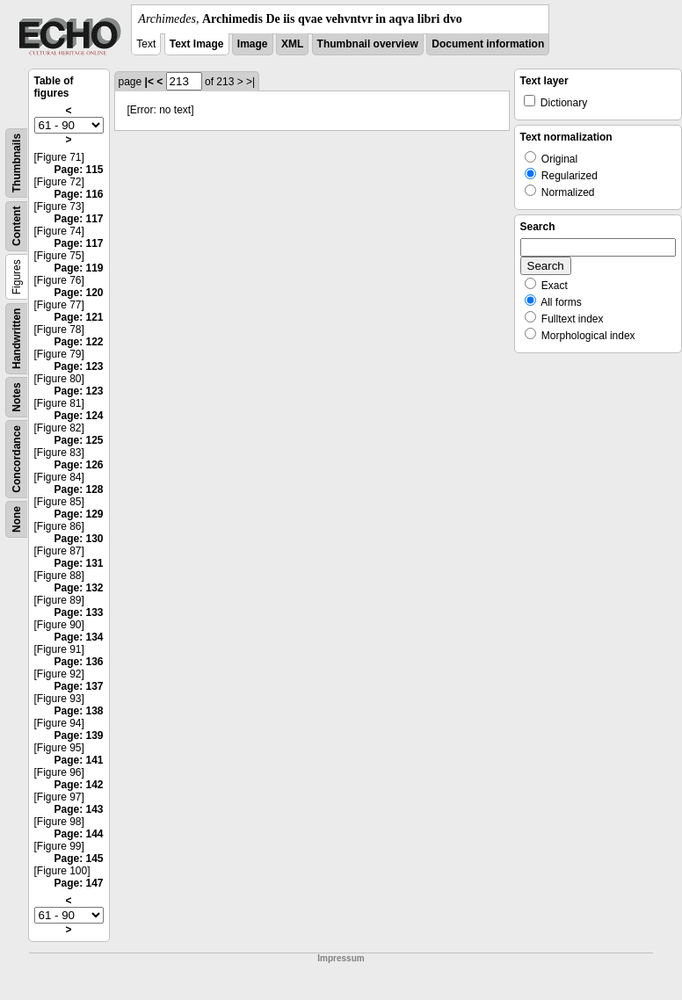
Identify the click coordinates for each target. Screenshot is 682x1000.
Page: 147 (78, 883)
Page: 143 (78, 809)
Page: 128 (78, 489)
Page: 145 (78, 858)
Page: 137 (78, 686)
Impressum (340, 958)
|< (149, 82)
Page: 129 (78, 514)
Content (17, 226)
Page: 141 (78, 760)
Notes (17, 396)
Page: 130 (78, 539)
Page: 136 (78, 662)
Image (252, 44)
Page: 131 (78, 563)
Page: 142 (78, 785)
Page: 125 (78, 440)
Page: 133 (78, 612)
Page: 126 (78, 465)
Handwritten (17, 338)
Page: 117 (78, 219)
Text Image (197, 44)
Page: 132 (78, 588)
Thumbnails (17, 163)
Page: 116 (78, 194)
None (17, 519)
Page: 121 (78, 317)
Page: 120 (78, 292)
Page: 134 (78, 637)
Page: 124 (78, 415)
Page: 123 (78, 366)
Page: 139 (78, 735)
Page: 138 (78, 711)
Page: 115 (78, 169)
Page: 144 (78, 834)
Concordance (17, 459)
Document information (488, 44)
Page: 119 (78, 268)
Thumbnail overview (367, 44)
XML (292, 44)
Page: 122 (78, 342)
